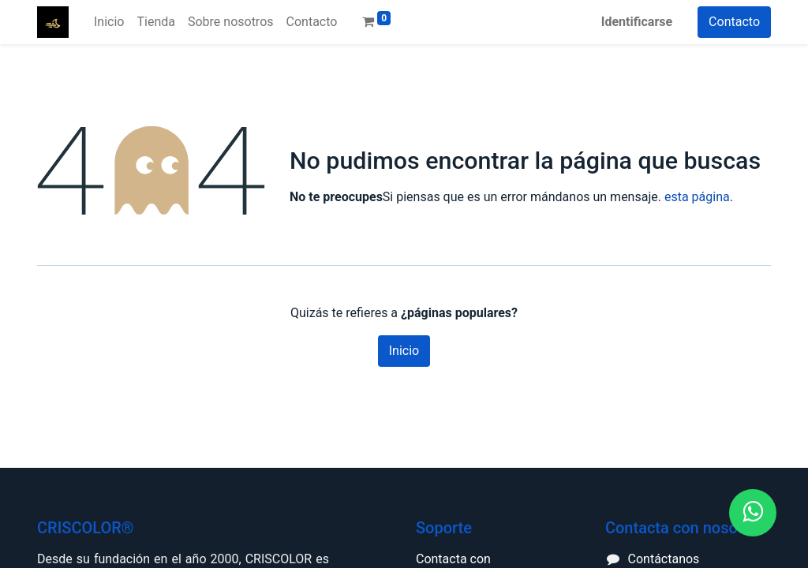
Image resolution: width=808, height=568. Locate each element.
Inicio (404, 350)
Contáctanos (664, 558)
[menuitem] (109, 22)
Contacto (734, 21)
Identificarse (636, 21)
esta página (697, 196)
